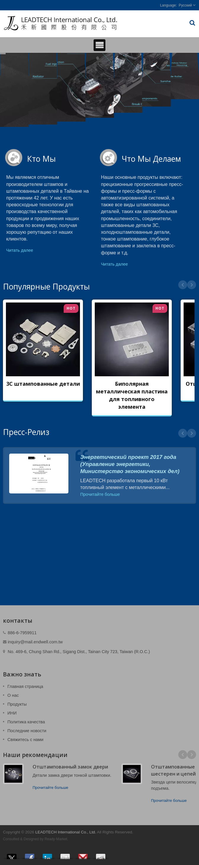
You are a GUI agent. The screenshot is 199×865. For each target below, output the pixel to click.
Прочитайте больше (100, 494)
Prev (182, 284)
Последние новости (26, 730)
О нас (13, 695)
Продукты (17, 704)
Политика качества (26, 722)
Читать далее (19, 250)
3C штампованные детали (43, 383)
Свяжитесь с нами (25, 739)
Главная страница (25, 686)
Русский (185, 5)
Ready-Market (56, 839)
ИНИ (12, 713)
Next (191, 284)
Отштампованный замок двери (70, 766)
